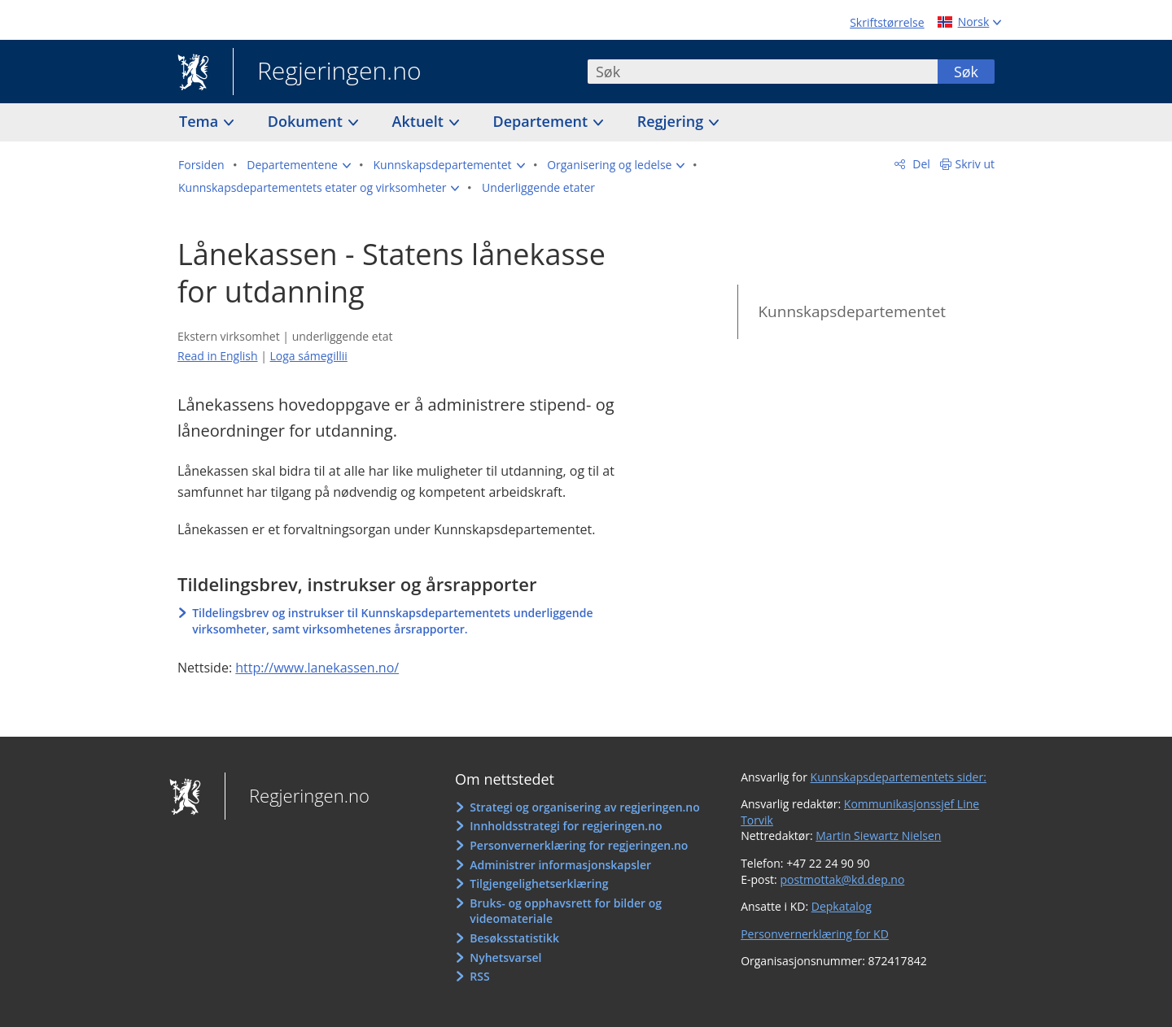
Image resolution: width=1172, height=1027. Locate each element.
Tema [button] (200, 121)
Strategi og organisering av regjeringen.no (585, 807)
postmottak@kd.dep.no (842, 879)
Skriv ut (975, 164)
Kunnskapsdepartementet (852, 311)
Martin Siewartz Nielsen (878, 835)
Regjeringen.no (327, 72)
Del (920, 164)
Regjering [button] (672, 121)
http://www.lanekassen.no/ (317, 668)
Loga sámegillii (309, 355)
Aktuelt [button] (420, 121)
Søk (966, 71)
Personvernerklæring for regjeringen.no (579, 845)
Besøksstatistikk (514, 938)
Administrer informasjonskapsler (560, 865)
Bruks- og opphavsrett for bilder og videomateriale (566, 911)
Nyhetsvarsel (505, 957)
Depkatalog (841, 906)
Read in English (217, 355)
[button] (299, 165)
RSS (479, 976)
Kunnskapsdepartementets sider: (898, 777)
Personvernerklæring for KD (815, 934)
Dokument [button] (307, 121)
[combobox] (763, 71)
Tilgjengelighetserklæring (539, 883)
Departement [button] (542, 121)
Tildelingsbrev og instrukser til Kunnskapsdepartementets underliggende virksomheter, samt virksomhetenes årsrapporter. (392, 621)
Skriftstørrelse (887, 22)
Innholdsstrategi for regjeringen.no (566, 825)
